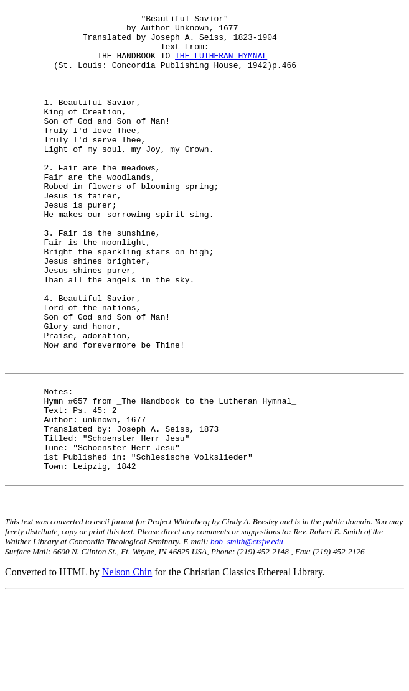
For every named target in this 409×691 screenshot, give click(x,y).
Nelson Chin (127, 669)
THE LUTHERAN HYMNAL (221, 66)
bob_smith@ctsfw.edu (246, 638)
